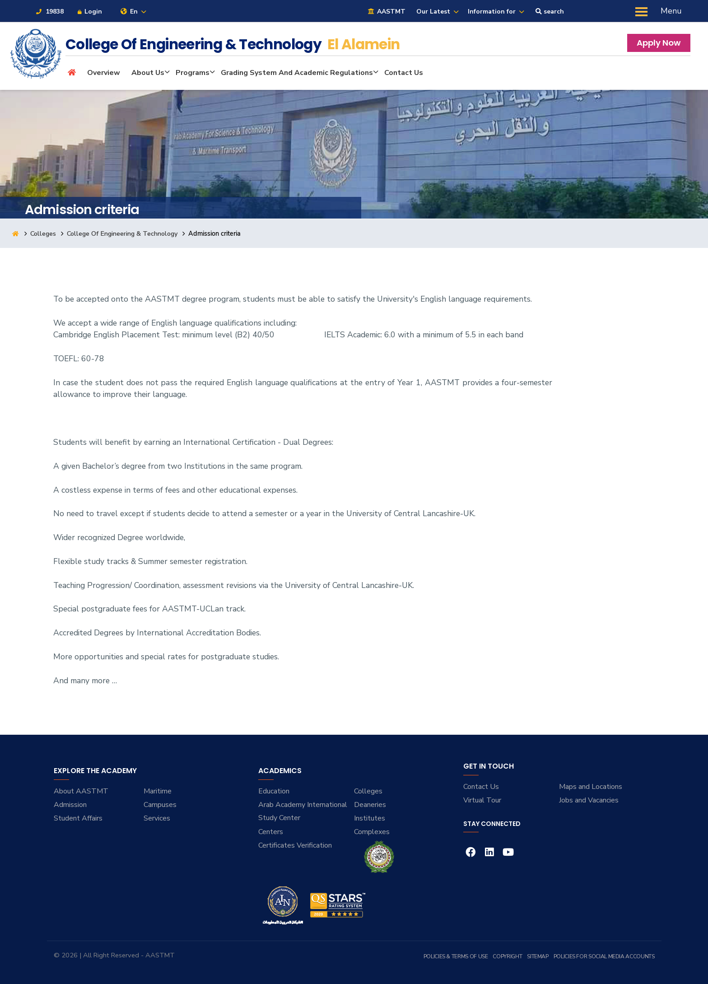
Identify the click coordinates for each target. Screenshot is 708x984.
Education (273, 791)
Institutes (369, 818)
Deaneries (370, 805)
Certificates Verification (295, 845)
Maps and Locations (590, 787)
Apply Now (659, 42)
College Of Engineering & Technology (122, 233)
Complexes (372, 832)
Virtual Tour (482, 800)
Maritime (158, 791)
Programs (193, 73)
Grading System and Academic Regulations (297, 73)
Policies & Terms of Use (456, 956)
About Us (147, 73)
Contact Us (403, 73)
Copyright (507, 956)
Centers (270, 832)
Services (157, 818)
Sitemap (537, 956)
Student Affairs (78, 818)
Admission (70, 805)
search (550, 11)
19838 (49, 11)
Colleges (43, 233)
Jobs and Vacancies (589, 800)
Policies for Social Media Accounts (604, 956)
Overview (103, 73)
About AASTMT (81, 791)
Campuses (160, 805)
